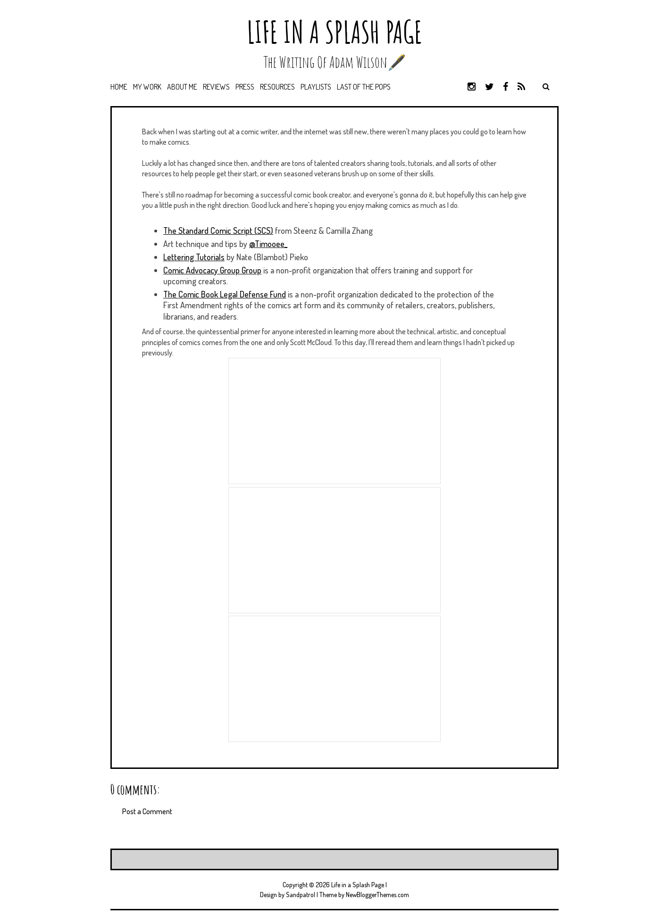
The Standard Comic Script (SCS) (218, 230)
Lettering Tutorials (194, 257)
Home (118, 86)
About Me (182, 86)
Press (244, 86)
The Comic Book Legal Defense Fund (224, 294)
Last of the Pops (364, 86)
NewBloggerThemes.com (377, 895)
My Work (147, 86)
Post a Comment (147, 811)
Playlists (316, 86)
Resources (277, 86)
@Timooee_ (268, 244)
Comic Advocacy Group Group (212, 270)
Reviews (216, 86)
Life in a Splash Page (334, 32)
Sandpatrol (300, 895)
